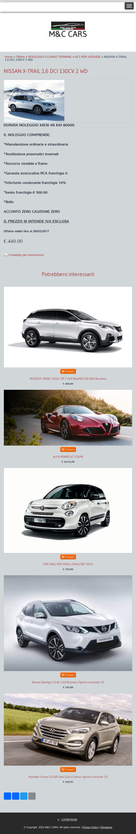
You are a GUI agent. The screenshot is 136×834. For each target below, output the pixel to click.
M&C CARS (68, 34)
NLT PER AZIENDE (88, 56)
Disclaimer (106, 827)
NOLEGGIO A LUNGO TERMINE (50, 56)
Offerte (20, 56)
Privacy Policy (90, 827)
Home (9, 56)
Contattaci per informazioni (26, 255)
